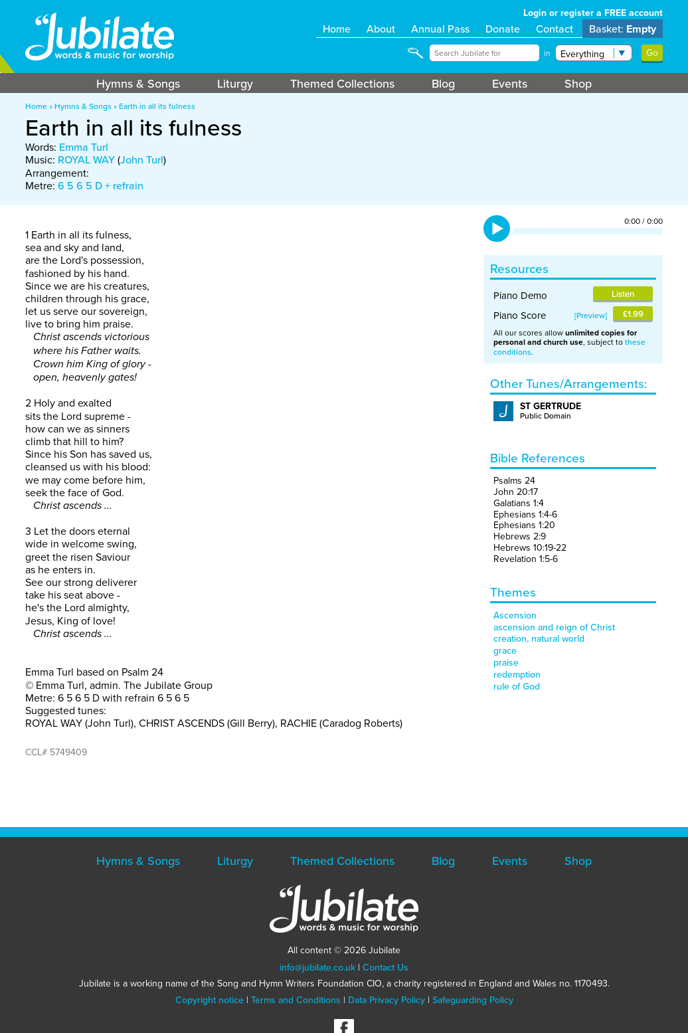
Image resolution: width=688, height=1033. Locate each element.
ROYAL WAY (86, 159)
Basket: (622, 29)
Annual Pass (440, 28)
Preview (590, 315)
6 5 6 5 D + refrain (100, 185)
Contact (554, 28)
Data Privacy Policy (386, 999)
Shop (578, 83)
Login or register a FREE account (593, 12)
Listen (623, 294)
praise (506, 662)
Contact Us (385, 967)
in (547, 53)
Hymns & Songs (138, 83)
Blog (443, 83)
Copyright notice (209, 999)
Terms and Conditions (296, 999)
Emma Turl (83, 147)
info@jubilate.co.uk (317, 967)
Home (337, 28)
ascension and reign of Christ (554, 627)
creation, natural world (538, 638)
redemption (517, 674)
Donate (502, 28)
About (381, 28)
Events (509, 83)
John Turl (141, 159)
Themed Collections (342, 83)
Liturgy (235, 83)
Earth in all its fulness (157, 106)
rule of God (516, 686)
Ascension (515, 615)
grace (505, 650)
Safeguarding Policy (472, 999)
